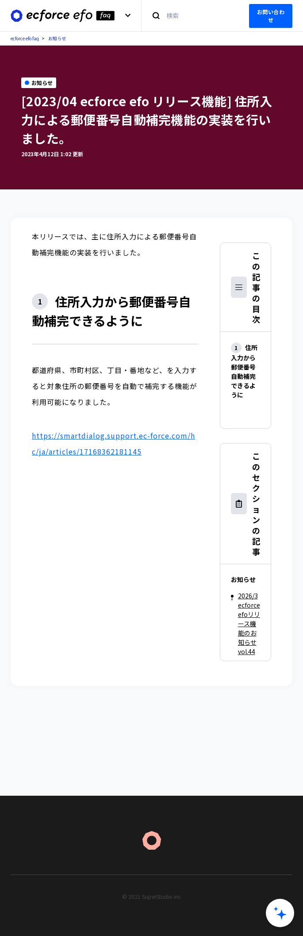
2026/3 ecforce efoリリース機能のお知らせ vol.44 (249, 623)
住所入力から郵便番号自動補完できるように (244, 371)
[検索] (190, 16)
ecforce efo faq (25, 38)
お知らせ (57, 38)
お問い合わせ (271, 15)
